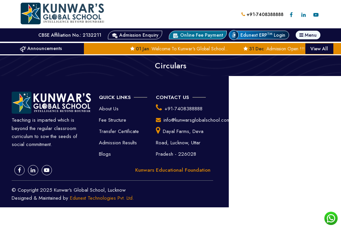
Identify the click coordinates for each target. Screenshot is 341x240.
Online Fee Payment (197, 35)
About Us (109, 108)
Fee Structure (112, 120)
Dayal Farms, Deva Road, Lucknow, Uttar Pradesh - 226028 (179, 143)
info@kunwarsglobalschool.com (197, 120)
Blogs (105, 154)
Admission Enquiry (135, 35)
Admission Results (118, 142)
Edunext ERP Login (259, 35)
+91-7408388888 (262, 14)
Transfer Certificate (119, 131)
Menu (308, 35)
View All (319, 48)
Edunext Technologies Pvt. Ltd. (102, 198)
